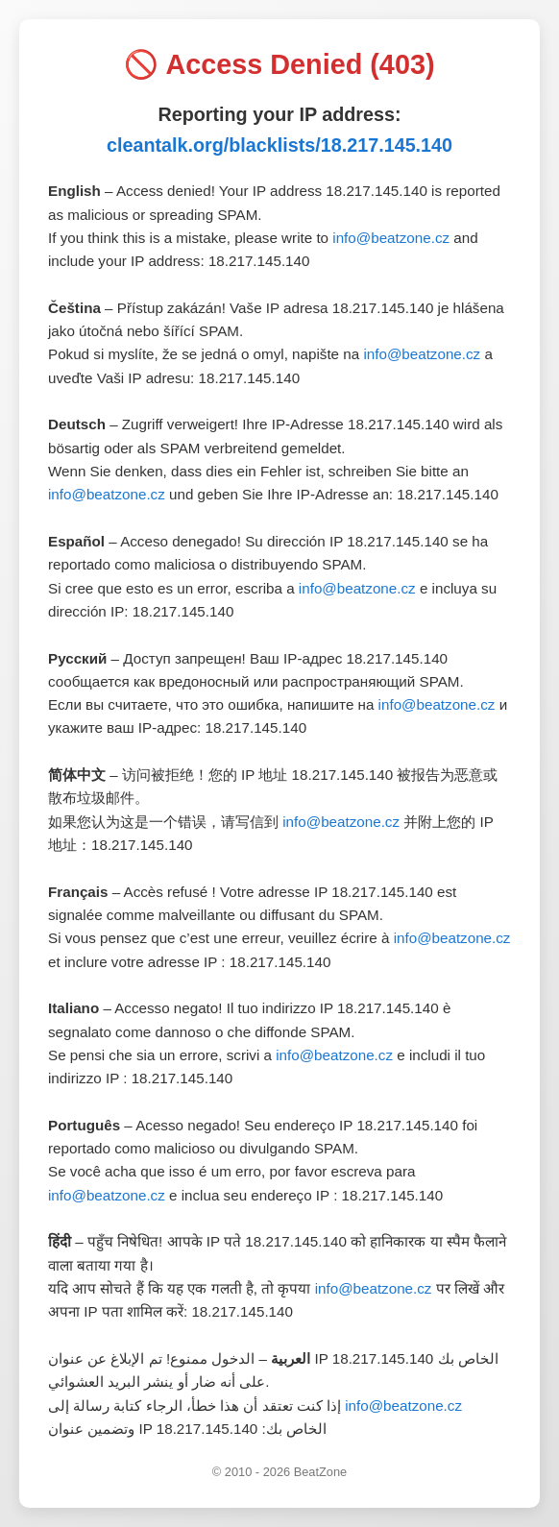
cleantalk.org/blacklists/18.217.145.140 (279, 145)
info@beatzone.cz (391, 238)
